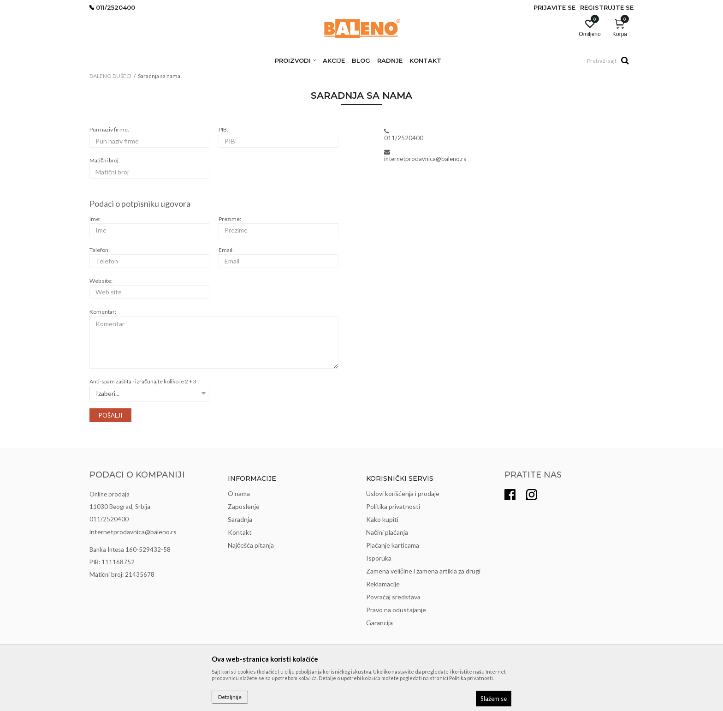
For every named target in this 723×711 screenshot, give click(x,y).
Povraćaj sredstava (393, 597)
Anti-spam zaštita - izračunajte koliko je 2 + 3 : (144, 381)
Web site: (101, 280)
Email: (226, 249)
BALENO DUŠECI (110, 75)
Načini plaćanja (387, 532)
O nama (239, 493)
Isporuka (378, 558)
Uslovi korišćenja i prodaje (402, 493)
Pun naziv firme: (109, 129)
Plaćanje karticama (392, 545)
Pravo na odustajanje (396, 610)
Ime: (95, 218)
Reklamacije (383, 584)
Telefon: (99, 249)
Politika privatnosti (393, 506)
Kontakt (240, 532)
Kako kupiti (382, 519)
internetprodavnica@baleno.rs (133, 532)
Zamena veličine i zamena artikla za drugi (423, 571)
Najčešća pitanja (251, 545)
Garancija (379, 623)
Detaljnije (230, 696)
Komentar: (102, 311)
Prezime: (230, 218)
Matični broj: (104, 160)
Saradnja (240, 519)
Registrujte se (607, 7)
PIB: (223, 129)
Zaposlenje (244, 506)
